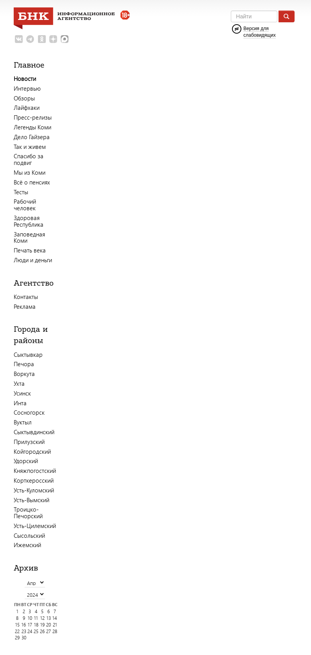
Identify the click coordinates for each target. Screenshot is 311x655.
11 (36, 618)
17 (30, 625)
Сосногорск (29, 412)
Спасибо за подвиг (28, 159)
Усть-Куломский (34, 490)
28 (54, 631)
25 (36, 631)
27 (48, 631)
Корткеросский (34, 480)
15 (17, 625)
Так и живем (30, 146)
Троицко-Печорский (28, 512)
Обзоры (24, 98)
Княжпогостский (35, 470)
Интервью (27, 88)
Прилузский (29, 442)
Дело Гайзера (32, 137)
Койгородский (32, 451)
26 (42, 631)
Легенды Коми (32, 127)
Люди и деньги (33, 260)
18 (36, 625)
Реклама (25, 306)
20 (48, 625)
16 (24, 625)
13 (49, 618)
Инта (20, 403)
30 (24, 638)
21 (55, 625)
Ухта (19, 383)
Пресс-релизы (33, 117)
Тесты (21, 192)
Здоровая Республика (28, 221)
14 (54, 618)
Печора (24, 364)
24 (29, 631)
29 (17, 638)
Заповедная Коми (29, 237)
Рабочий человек (25, 204)
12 (42, 618)
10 (30, 618)
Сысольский (29, 535)
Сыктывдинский (34, 432)
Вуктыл (23, 422)
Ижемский (27, 545)
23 (24, 631)
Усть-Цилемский (35, 526)
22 (17, 631)
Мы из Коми (29, 172)
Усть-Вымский (31, 500)
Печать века (30, 250)
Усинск (22, 393)
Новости (25, 78)
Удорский (26, 461)
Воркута (24, 374)
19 (42, 625)
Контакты (26, 297)
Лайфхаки (27, 107)
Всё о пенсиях (32, 182)
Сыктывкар (28, 354)
